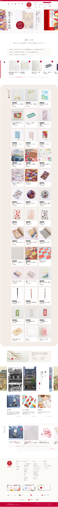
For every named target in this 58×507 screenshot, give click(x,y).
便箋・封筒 (25, 470)
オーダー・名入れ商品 (47, 465)
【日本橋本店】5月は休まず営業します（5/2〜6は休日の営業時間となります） (26, 52)
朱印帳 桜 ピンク (29, 223)
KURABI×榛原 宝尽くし (16, 302)
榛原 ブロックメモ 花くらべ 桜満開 (31, 282)
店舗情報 (22, 4)
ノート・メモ (26, 468)
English (38, 2)
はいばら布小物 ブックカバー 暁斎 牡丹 (45, 145)
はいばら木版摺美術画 (27, 464)
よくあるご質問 (49, 504)
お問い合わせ (49, 4)
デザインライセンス (47, 467)
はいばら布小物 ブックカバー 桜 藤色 (31, 145)
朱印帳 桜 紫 (42, 223)
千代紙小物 (25, 467)
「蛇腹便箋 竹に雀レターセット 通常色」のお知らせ (31, 443)
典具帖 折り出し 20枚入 (36, 72)
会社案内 (45, 464)
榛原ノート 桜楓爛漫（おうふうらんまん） (17, 204)
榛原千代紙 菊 (28, 183)
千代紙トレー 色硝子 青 (47, 72)
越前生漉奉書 (22, 72)
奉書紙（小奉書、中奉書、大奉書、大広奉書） (14, 73)
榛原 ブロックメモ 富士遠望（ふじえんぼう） (17, 282)
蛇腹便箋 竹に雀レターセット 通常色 (45, 125)
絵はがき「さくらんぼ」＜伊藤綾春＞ (17, 105)
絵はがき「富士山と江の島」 (44, 104)
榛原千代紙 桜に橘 (43, 261)
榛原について (18, 461)
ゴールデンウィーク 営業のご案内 (14, 442)
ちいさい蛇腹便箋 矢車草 (30, 321)
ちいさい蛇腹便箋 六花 (43, 321)
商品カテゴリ (8, 4)
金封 (24, 474)
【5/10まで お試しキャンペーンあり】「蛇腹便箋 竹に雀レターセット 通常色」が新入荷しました (29, 49)
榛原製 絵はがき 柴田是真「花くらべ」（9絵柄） (45, 165)
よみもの (42, 359)
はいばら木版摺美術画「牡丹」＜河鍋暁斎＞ (17, 123)
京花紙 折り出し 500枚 (44, 339)
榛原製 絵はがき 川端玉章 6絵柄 (31, 263)
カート (49, 7)
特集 (18, 4)
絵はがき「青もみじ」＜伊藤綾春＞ (31, 105)
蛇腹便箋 (25, 471)
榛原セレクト (26, 480)
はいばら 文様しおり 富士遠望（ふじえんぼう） (31, 243)
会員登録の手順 (36, 474)
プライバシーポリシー (32, 504)
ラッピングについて (36, 470)
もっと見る (39, 386)
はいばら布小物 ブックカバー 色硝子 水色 (17, 145)
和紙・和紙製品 (26, 465)
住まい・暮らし (26, 477)
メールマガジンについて (37, 468)
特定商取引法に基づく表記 (39, 504)
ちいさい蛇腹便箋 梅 (15, 321)
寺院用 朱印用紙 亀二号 (16, 339)
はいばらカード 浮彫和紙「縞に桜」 (17, 263)
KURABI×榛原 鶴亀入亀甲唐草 (31, 302)
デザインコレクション (36, 359)
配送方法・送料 (36, 465)
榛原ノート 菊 (42, 184)
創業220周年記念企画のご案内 (44, 442)
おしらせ (35, 477)
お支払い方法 (35, 464)
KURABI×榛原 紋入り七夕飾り (45, 302)
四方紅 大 (27, 339)
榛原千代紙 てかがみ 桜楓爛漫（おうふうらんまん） (45, 204)
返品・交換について (36, 471)
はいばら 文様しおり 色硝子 (44, 242)
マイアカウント (44, 7)
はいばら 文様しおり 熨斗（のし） (17, 243)
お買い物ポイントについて (37, 467)
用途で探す (15, 4)
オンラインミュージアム (46, 2)
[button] (10, 77)
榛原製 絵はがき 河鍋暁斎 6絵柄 (31, 165)
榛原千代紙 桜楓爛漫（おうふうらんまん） (17, 183)
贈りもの (12, 4)
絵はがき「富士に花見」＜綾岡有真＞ (45, 283)
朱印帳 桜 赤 (14, 223)
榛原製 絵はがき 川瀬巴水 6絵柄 (17, 165)
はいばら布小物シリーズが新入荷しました (20, 54)
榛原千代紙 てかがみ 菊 (30, 203)
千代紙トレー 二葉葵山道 (30, 122)
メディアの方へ (45, 4)
